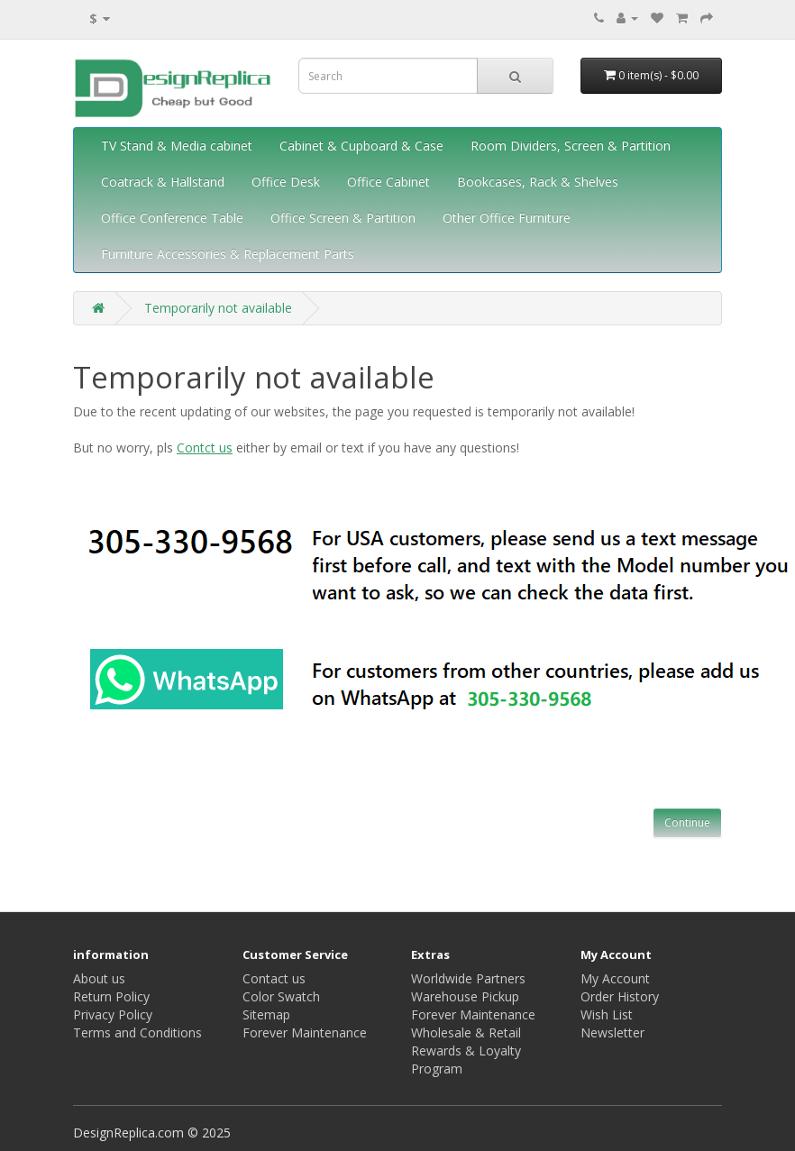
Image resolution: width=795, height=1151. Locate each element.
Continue (687, 822)
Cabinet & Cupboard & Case (361, 145)
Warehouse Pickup (465, 996)
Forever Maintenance (304, 1032)
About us (99, 978)
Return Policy (111, 996)
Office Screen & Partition (343, 217)
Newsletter (612, 1032)
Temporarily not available (218, 307)
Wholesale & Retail (466, 1032)
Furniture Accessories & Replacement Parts (227, 253)
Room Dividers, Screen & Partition (571, 145)
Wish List (606, 1014)
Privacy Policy (112, 1014)
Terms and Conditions (137, 1032)
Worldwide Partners (468, 978)
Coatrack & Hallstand (162, 181)
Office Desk (285, 181)
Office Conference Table (172, 217)
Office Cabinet (388, 181)
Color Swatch (281, 996)
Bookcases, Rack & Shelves (537, 181)
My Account (615, 978)
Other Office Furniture (507, 217)
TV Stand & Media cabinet (176, 145)
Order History (619, 996)
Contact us (274, 978)
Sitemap (266, 1014)
